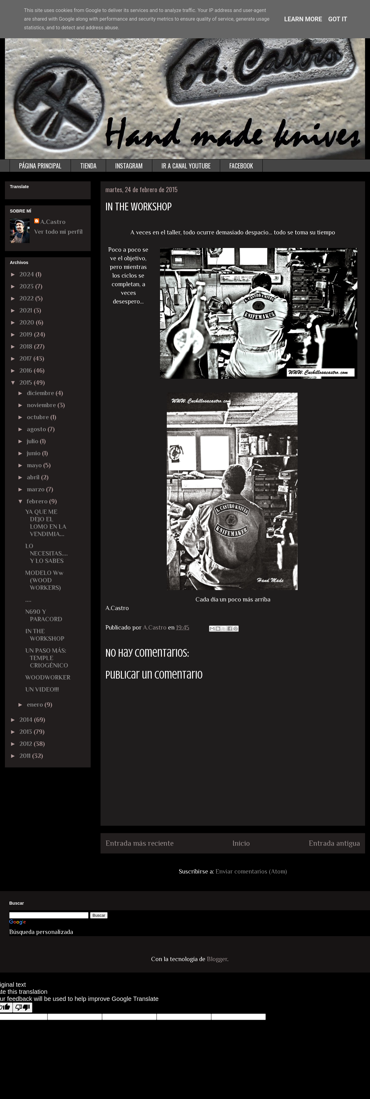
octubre (38, 417)
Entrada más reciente (139, 843)
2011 (25, 755)
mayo (35, 465)
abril (34, 477)
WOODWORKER (47, 677)
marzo (36, 489)
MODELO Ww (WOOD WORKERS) (44, 580)
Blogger (217, 959)
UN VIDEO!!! (42, 689)
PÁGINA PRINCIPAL (40, 165)
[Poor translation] (22, 1007)
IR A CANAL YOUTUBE (186, 165)
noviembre (42, 405)
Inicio (241, 843)
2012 (26, 743)
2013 (26, 731)
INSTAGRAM (129, 165)
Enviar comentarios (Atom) (251, 871)
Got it (337, 19)
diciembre (41, 393)
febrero (38, 501)
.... (28, 599)
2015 (26, 382)
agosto (37, 429)
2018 (26, 346)
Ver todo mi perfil (58, 231)
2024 (27, 274)
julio (33, 441)
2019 (26, 334)
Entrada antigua (334, 843)
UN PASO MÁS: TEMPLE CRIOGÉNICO (46, 658)
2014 (26, 719)
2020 (27, 322)
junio (34, 453)
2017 (26, 358)
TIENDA (88, 165)
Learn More (303, 19)
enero (35, 704)
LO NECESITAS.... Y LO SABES (46, 553)
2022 (27, 298)
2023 (27, 286)
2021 (26, 310)
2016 (26, 370)
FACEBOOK (241, 165)
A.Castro (52, 221)
